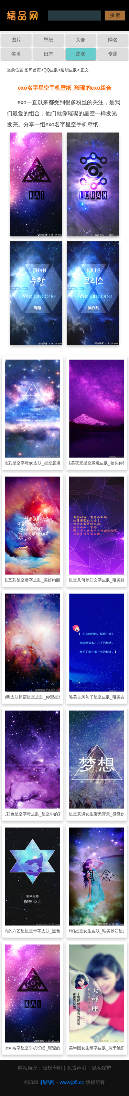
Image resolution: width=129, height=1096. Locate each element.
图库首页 (32, 70)
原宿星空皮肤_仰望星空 (40, 697)
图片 (16, 39)
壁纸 (48, 39)
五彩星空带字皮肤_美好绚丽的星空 (40, 580)
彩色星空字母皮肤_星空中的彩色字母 (40, 814)
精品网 (47, 1082)
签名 (16, 54)
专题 (113, 54)
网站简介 (27, 1067)
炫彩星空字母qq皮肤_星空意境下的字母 (40, 463)
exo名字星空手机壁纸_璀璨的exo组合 (40, 1048)
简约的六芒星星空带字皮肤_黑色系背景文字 (40, 931)
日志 (48, 54)
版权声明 (52, 1067)
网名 (113, 39)
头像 (80, 39)
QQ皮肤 (50, 70)
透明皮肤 (69, 70)
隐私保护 (101, 1067)
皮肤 (80, 54)
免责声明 (76, 1067)
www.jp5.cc (72, 1082)
